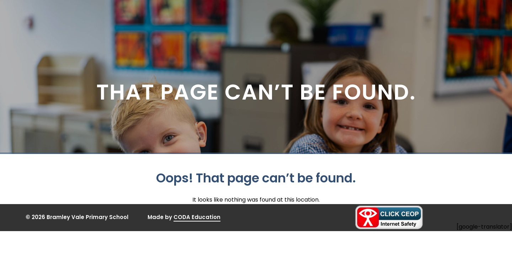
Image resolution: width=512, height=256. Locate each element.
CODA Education (197, 217)
